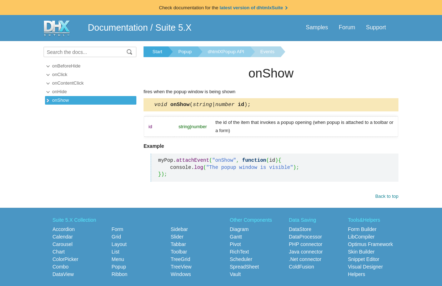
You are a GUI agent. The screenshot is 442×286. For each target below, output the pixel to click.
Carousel (62, 244)
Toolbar (179, 252)
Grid (116, 237)
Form (118, 229)
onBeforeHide (66, 66)
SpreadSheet (244, 267)
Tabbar (178, 244)
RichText (239, 252)
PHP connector (305, 244)
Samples (317, 27)
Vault (235, 274)
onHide (59, 91)
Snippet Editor (364, 259)
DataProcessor (305, 237)
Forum (347, 27)
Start (157, 51)
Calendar (62, 237)
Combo (60, 267)
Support (376, 27)
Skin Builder (361, 252)
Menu (118, 259)
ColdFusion (301, 267)
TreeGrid (180, 259)
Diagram (239, 229)
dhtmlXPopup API (226, 51)
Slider (177, 237)
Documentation (118, 27)
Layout (119, 244)
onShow (60, 100)
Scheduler (241, 259)
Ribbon (119, 274)
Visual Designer (365, 267)
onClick (59, 74)
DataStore (300, 229)
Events (267, 51)
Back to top (386, 197)
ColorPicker (65, 259)
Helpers (356, 274)
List (116, 252)
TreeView (181, 267)
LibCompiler (361, 237)
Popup (185, 51)
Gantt (236, 237)
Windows (181, 274)
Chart (58, 252)
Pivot (235, 244)
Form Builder (362, 229)
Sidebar (179, 229)
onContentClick (68, 83)
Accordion (63, 229)
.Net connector (305, 259)
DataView (63, 274)
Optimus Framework (370, 244)
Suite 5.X (173, 27)
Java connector (306, 252)
